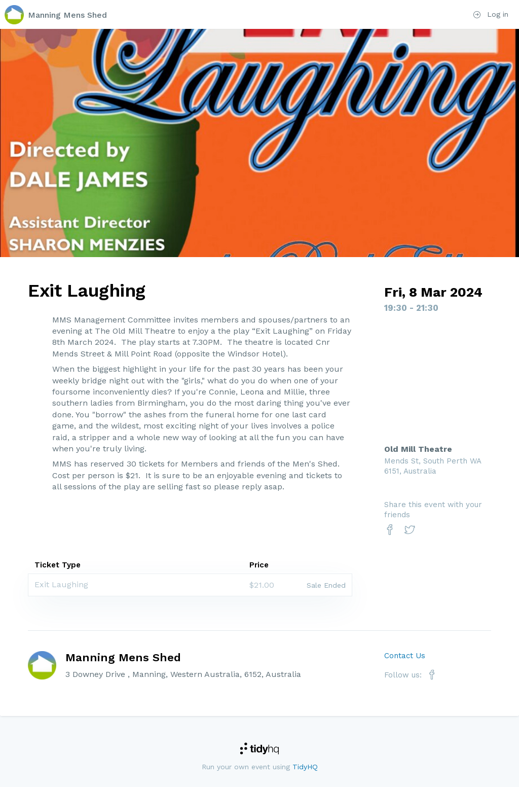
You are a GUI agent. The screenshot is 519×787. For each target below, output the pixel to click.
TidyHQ (305, 767)
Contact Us (404, 655)
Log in (490, 14)
